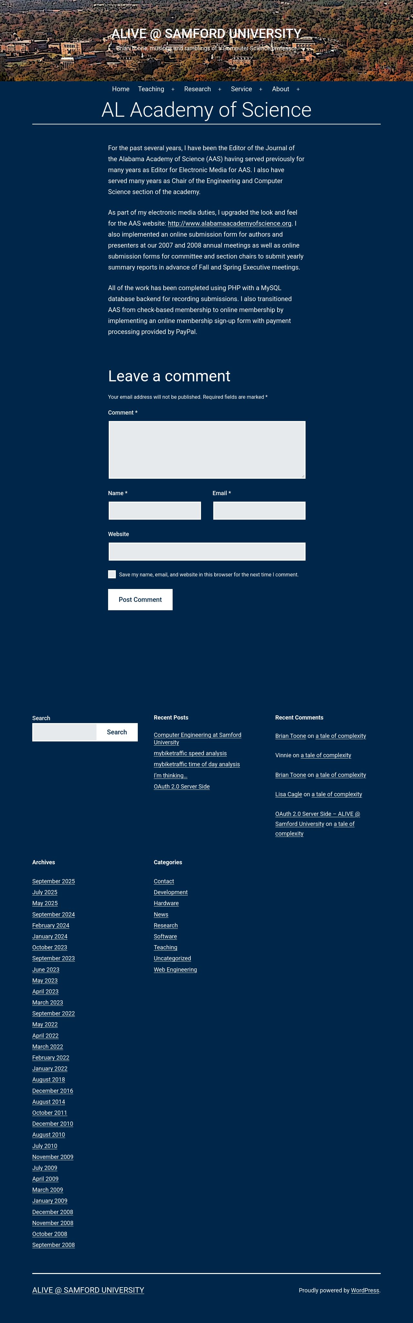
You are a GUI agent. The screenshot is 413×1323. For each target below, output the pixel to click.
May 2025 (45, 903)
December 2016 (52, 1090)
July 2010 (44, 1145)
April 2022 (45, 1035)
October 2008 (49, 1233)
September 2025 (53, 881)
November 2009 (53, 1156)
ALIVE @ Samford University (206, 33)
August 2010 (48, 1134)
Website (118, 534)
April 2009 (45, 1178)
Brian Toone (290, 735)
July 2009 (44, 1167)
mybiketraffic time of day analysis (197, 764)
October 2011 (49, 1112)
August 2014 (48, 1101)
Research (197, 89)
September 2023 (53, 958)
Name (117, 493)
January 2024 (49, 936)
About (280, 89)
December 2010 (52, 1123)
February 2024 (50, 925)
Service (241, 89)
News (161, 914)
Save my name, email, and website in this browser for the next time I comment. (209, 575)
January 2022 (49, 1068)
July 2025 (44, 892)
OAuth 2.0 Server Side (182, 786)
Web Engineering (175, 969)
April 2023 (45, 991)
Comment (122, 412)
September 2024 (53, 914)
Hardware (166, 903)
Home (121, 89)
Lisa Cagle (288, 794)
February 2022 (50, 1057)
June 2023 (45, 969)
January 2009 (49, 1200)
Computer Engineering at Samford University (198, 738)
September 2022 (53, 1013)
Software (165, 936)
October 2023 (49, 947)
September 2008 (53, 1244)
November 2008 (53, 1223)
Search (41, 718)
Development (171, 892)
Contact (164, 881)
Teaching (151, 89)
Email (222, 493)
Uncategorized (172, 958)
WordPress (365, 1290)
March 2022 (47, 1046)
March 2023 (47, 1002)
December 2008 (52, 1212)
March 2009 (47, 1189)
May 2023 (45, 980)
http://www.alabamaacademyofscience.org (229, 223)
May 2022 (45, 1024)
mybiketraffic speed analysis (190, 753)
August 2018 (48, 1079)
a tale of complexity (341, 735)
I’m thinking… (170, 775)
